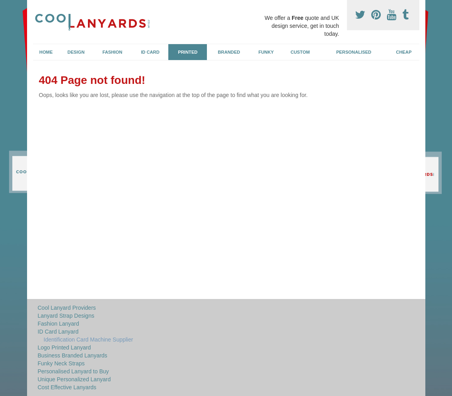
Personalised (353, 52)
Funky (266, 52)
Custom (300, 52)
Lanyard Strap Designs (66, 316)
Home (46, 52)
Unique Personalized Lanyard (74, 379)
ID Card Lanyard (58, 331)
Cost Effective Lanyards (67, 387)
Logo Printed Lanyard (64, 347)
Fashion (113, 52)
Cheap (403, 52)
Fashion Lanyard (58, 323)
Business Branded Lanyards (72, 355)
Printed (187, 52)
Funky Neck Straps (61, 363)
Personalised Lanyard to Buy (73, 371)
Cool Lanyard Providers (67, 308)
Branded (229, 52)
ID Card (150, 52)
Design (76, 52)
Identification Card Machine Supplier (88, 339)
